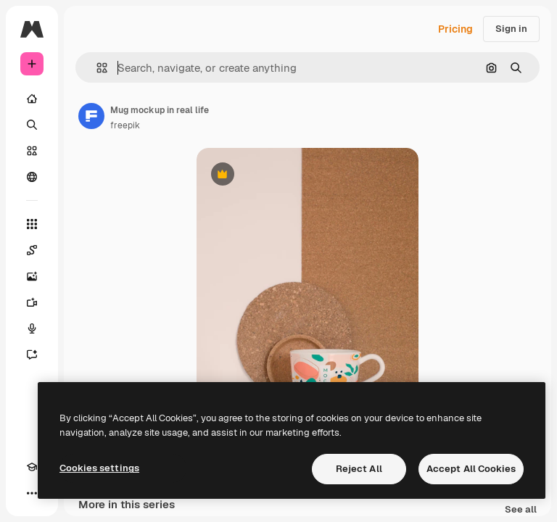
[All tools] (32, 224)
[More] (32, 493)
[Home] (32, 98)
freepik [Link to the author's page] (125, 125)
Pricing (455, 29)
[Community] (32, 176)
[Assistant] (32, 354)
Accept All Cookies (471, 469)
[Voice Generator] (32, 328)
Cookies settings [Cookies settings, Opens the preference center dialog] (99, 468)
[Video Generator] (32, 302)
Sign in (511, 28)
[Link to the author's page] (91, 116)
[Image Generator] (32, 276)
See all (521, 510)
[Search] (32, 124)
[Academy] (32, 466)
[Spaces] (32, 250)
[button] (96, 67)
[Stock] (32, 150)
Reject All (359, 469)
